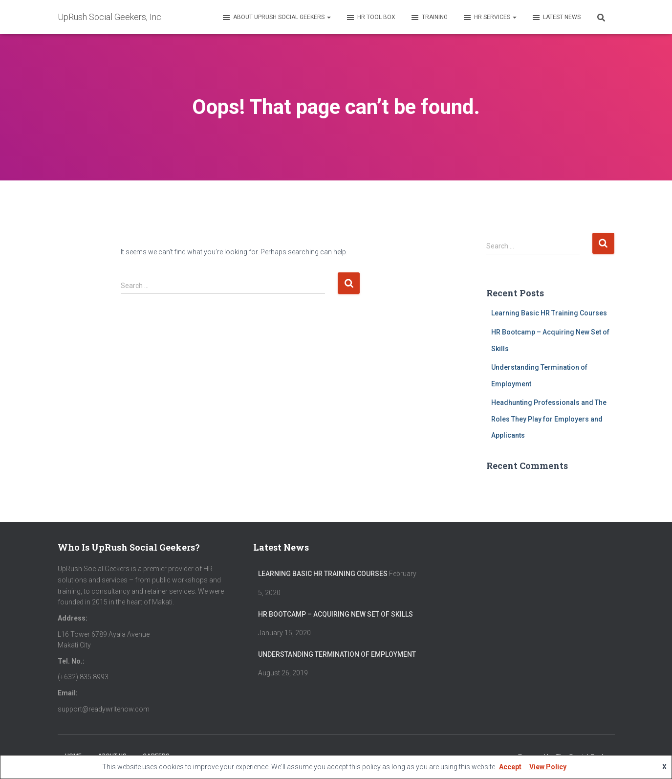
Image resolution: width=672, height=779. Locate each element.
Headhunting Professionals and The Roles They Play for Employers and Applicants (549, 419)
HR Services (489, 17)
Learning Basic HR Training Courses (549, 313)
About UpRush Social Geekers (276, 17)
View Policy (547, 767)
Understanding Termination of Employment (337, 654)
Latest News (556, 17)
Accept (510, 767)
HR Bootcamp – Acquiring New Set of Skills (335, 614)
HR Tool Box (370, 17)
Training (429, 17)
